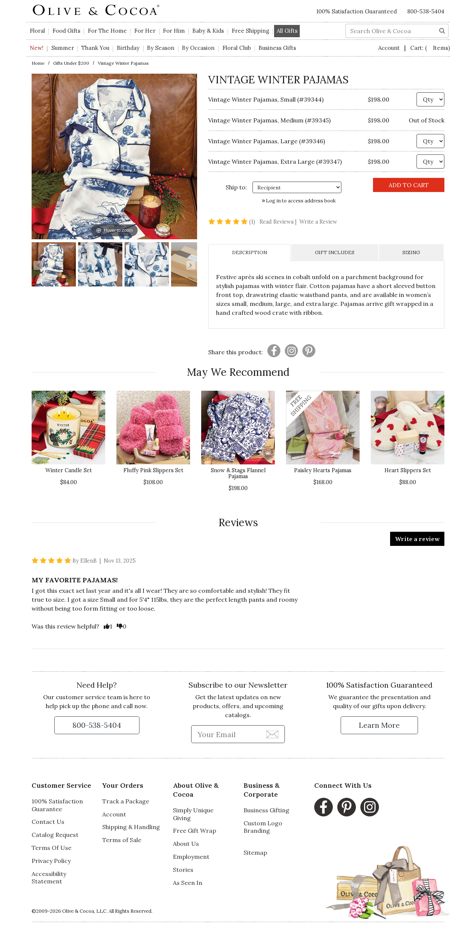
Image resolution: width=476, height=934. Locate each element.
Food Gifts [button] (66, 30)
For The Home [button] (107, 30)
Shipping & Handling (131, 827)
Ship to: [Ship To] (236, 187)
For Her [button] (144, 30)
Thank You (95, 47)
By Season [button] (160, 47)
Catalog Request (55, 834)
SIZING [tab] (411, 252)
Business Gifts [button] (277, 47)
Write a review (417, 539)
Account (389, 47)
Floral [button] (37, 30)
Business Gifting (266, 810)
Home (38, 63)
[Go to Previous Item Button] (37, 265)
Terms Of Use (51, 847)
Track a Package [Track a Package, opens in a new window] (125, 801)
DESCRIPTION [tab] (249, 252)
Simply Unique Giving (193, 814)
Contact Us (48, 821)
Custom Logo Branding (263, 827)
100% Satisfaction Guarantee (57, 805)
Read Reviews (279, 221)
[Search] (442, 30)
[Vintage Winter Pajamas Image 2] (100, 265)
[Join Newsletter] (272, 734)
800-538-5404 (425, 11)
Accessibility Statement (49, 877)
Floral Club (236, 47)
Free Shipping (250, 30)
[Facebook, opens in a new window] (323, 807)
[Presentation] (273, 350)
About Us (186, 843)
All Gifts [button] (287, 30)
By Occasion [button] (198, 47)
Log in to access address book (299, 201)
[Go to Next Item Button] (190, 265)
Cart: (430, 47)
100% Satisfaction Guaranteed (356, 11)
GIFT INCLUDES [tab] (334, 252)
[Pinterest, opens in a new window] (346, 807)
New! (37, 47)
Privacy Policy (51, 860)
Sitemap (255, 852)
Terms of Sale (121, 840)
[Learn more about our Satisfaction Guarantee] (379, 725)
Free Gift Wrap (194, 830)
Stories (183, 869)
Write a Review (318, 221)
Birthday (128, 47)
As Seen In (187, 882)
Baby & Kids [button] (208, 30)
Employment (191, 856)
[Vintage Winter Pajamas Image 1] (54, 265)
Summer (62, 47)
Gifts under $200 (71, 63)
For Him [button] (174, 30)
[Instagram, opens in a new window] (369, 807)
